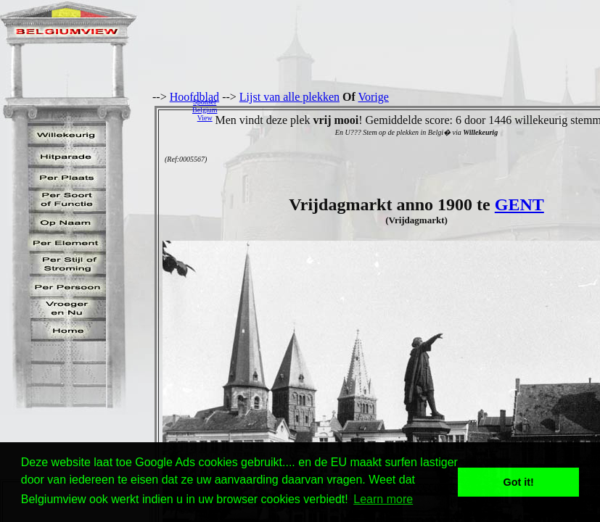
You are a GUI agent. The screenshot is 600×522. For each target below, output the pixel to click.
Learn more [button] (383, 499)
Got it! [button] (519, 482)
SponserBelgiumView (204, 110)
